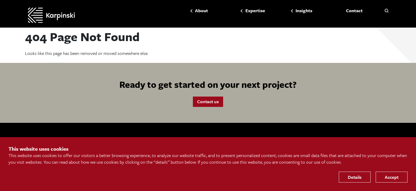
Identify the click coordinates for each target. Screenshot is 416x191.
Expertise (247, 11)
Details (355, 177)
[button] (386, 10)
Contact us (208, 104)
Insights (296, 11)
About (194, 11)
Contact (346, 11)
